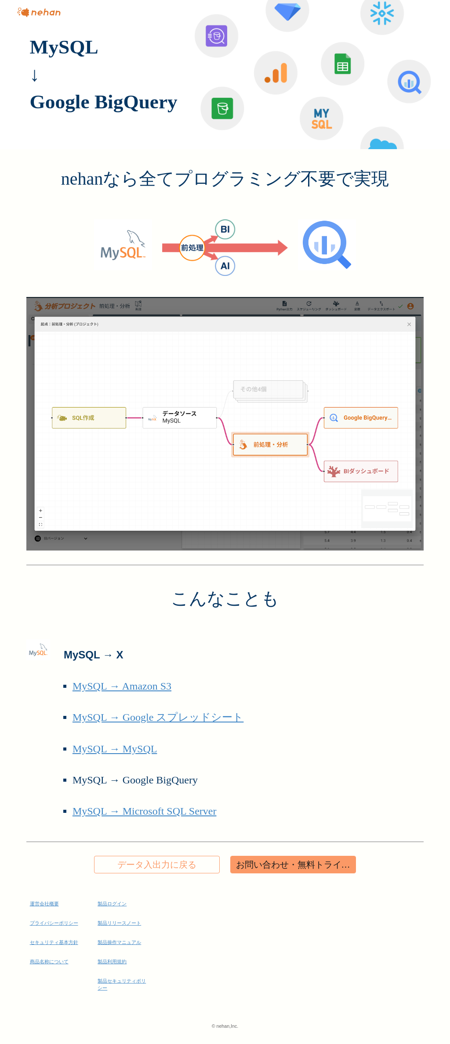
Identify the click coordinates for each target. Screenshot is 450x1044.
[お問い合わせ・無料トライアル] (293, 865)
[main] (225, 74)
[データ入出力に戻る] (156, 865)
